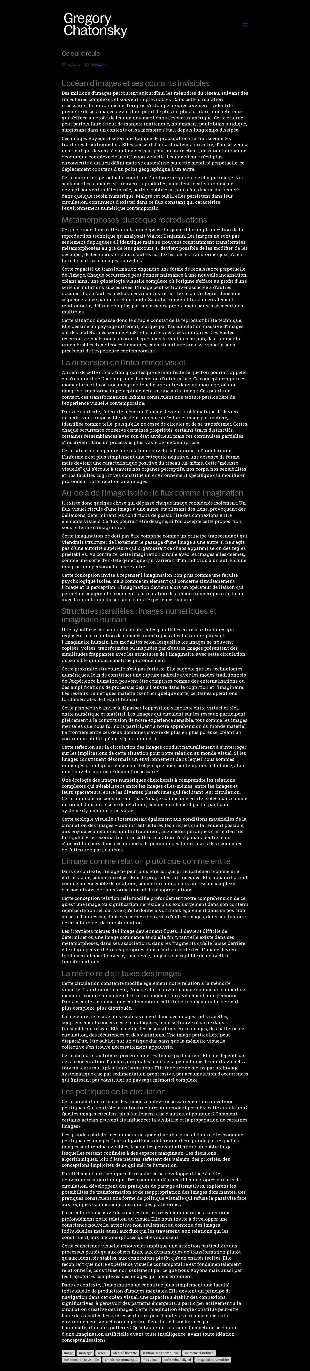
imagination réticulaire (213, 1360)
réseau (102, 1353)
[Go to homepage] (97, 25)
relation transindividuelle (161, 1353)
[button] (245, 25)
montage (85, 1353)
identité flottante (125, 1353)
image (68, 1353)
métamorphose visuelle (81, 1360)
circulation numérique (121, 1360)
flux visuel (150, 1360)
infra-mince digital (177, 1360)
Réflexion (98, 64)
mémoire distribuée (199, 1353)
